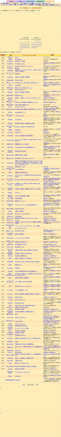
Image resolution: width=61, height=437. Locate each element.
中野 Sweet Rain (10, 155)
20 (26, 46)
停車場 (10, 59)
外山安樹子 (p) (55, 84)
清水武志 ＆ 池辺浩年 (20, 330)
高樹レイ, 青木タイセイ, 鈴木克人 (23, 258)
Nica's (10, 277)
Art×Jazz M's (10, 61)
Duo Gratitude (18, 352)
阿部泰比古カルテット (20, 335)
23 (20, 47)
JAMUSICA (10, 97)
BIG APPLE (10, 338)
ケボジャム (18, 192)
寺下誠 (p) (45, 108)
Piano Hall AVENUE (10, 328)
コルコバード (10, 66)
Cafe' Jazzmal (10, 166)
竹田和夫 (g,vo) (47, 252)
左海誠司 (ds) (52, 352)
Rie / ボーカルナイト (20, 299)
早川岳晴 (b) (53, 220)
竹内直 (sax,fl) (54, 309)
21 (27, 46)
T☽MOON (17, 380)
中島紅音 (17, 268)
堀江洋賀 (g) (55, 106)
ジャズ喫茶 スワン (10, 335)
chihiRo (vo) (46, 176)
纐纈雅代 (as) (46, 154)
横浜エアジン (10, 220)
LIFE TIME (10, 135)
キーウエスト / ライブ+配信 (22, 328)
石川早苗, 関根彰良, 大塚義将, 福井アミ (25, 311)
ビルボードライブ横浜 (10, 126)
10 (21, 44)
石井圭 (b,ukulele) (55, 168)
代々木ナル (10, 63)
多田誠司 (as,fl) (47, 178)
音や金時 (10, 119)
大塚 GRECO (10, 147)
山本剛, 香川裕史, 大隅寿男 (21, 277)
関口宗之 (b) (54, 246)
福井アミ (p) (50, 312)
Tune (20, 1)
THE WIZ (10, 255)
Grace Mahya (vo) (50, 181)
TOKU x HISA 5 (19, 321)
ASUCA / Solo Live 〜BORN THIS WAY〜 (25, 305)
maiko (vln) (51, 79)
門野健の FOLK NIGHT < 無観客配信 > (24, 344)
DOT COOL (10, 360)
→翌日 (36, 384)
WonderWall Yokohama (10, 311)
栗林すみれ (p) (52, 102)
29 (29, 47)
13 (26, 44)
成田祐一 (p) (54, 211)
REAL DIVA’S (10, 344)
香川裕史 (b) (52, 277)
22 (29, 46)
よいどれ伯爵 (10, 198)
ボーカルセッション (20, 63)
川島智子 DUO (18, 360)
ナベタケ (17, 220)
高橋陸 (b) (49, 322)
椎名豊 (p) (45, 200)
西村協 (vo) (46, 198)
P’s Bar (10, 106)
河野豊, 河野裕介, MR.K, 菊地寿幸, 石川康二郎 (26, 250)
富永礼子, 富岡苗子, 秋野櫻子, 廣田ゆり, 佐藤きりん (28, 294)
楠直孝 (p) (51, 325)
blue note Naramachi (10, 151)
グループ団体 (21, 4)
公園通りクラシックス (10, 102)
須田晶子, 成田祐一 (19, 211)
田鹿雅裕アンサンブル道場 (21, 144)
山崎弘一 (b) (53, 289)
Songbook (40, 1)
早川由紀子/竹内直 (19, 309)
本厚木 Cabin (10, 244)
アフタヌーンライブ (20, 106)
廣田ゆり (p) (51, 294)
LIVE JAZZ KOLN (10, 250)
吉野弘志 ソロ (18, 132)
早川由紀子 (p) (47, 309)
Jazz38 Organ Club (10, 109)
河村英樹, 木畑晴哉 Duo (21, 255)
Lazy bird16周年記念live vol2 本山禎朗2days (25, 271)
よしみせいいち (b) (54, 94)
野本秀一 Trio (18, 264)
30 (20, 49)
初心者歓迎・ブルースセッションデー (24, 158)
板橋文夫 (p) (46, 289)
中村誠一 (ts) (46, 187)
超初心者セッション (20, 166)
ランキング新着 (30, 3)
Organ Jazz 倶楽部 (10, 354)
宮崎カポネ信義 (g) (55, 284)
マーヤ (16, 57)
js (15, 99)
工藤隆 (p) (45, 352)
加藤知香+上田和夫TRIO (21, 172)
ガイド (8, 3)
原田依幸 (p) (46, 241)
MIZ (10, 228)
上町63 (10, 258)
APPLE (10, 211)
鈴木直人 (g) (53, 218)
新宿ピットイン (10, 82)
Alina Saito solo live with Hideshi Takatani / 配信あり (27, 261)
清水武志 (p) (46, 330)
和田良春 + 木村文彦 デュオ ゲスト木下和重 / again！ (28, 338)
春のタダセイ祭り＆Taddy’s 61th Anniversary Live (27, 179)
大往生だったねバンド (20, 317)
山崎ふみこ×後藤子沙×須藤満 (22, 77)
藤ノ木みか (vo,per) (48, 317)
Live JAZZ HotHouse (10, 188)
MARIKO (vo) (53, 378)
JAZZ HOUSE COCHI (10, 234)
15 (29, 44)
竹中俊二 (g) (46, 286)
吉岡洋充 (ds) (53, 369)
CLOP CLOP (10, 317)
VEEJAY (10, 112)
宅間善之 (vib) (55, 91)
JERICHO (10, 123)
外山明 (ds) (46, 318)
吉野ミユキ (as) (47, 84)
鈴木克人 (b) (46, 259)
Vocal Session (18, 59)
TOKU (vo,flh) (53, 320)
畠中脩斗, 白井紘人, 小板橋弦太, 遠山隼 (25, 123)
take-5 (10, 330)
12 (24, 44)
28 (27, 47)
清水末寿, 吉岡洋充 (19, 369)
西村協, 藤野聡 (18, 198)
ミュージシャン (8, 4)
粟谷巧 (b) (53, 154)
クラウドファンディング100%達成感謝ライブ (26, 204)
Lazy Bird (10, 271)
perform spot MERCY (10, 372)
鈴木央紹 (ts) (46, 320)
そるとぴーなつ (10, 218)
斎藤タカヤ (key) (53, 244)
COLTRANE (10, 332)
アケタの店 (10, 132)
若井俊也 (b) (53, 270)
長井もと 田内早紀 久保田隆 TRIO (24, 358)
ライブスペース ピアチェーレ (10, 281)
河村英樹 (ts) (46, 255)
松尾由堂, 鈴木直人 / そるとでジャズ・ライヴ (26, 218)
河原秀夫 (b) (53, 63)
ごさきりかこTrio (19, 115)
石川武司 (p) (54, 267)
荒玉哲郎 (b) (53, 332)
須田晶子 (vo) (46, 211)
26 (24, 47)
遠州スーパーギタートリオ (21, 363)
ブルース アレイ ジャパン (10, 179)
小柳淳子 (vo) (46, 297)
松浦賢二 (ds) (53, 375)
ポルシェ (10, 352)
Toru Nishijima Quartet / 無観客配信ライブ (25, 147)
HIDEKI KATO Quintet (20, 151)
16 (20, 46)
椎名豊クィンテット (20, 201)
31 (21, 49)
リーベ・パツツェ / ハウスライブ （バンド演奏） (27, 225)
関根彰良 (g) (54, 311)
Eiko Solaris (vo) (47, 66)
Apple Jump (10, 77)
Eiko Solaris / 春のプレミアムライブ (24, 66)
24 (21, 47)
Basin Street (10, 268)
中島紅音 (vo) (46, 267)
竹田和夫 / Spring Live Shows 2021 (23, 253)
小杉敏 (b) (54, 135)
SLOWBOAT (10, 350)
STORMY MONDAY (10, 253)
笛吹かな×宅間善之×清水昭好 (22, 92)
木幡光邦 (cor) (46, 284)
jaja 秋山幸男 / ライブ (20, 112)
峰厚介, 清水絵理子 (19, 234)
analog (10, 363)
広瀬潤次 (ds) (56, 201)
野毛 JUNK (10, 213)
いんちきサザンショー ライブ (22, 372)
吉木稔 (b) (57, 82)
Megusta (10, 376)
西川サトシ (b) (54, 149)
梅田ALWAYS (10, 104)
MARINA (17, 73)
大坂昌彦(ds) (51, 179)
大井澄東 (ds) (46, 96)
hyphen (10, 305)
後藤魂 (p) (51, 82)
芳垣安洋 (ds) (50, 231)
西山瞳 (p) (45, 79)
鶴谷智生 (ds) (55, 347)
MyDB (11, 1)
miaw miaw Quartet (19, 303)
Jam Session (18, 85)
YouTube (41, 4)
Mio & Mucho (18, 216)
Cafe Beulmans (10, 80)
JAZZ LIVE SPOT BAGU (10, 225)
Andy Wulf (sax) (47, 203)
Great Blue (10, 297)
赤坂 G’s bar (10, 216)
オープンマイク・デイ (20, 228)
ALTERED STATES (19, 230)
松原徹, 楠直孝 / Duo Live (21, 325)
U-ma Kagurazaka (10, 140)
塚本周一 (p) (46, 97)
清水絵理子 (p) (52, 234)
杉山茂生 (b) (52, 108)
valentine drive (10, 162)
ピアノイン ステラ (10, 73)
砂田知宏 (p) (46, 63)
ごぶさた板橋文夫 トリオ (21, 290)
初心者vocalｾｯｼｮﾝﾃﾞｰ (20, 89)
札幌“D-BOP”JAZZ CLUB (10, 274)
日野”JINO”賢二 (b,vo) (48, 204)
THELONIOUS (10, 95)
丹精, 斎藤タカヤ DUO (20, 244)
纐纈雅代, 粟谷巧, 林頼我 (21, 155)
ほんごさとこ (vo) (47, 213)
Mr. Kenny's (10, 175)
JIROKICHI (10, 347)
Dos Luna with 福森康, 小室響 (22, 195)
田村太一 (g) (54, 297)
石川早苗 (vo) (46, 311)
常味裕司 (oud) (47, 118)
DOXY (10, 172)
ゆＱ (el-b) (45, 166)
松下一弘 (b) (51, 209)
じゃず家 (10, 89)
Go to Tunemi (18, 119)
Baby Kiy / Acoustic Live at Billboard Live (25, 126)
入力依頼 (23, 3)
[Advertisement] (30, 26)
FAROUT (10, 57)
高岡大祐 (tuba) (54, 241)
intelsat (10, 323)
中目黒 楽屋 (10, 70)
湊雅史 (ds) (52, 318)
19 (24, 46)
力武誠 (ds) (46, 82)
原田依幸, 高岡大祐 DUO (21, 241)
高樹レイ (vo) (46, 257)
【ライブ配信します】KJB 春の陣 (23, 281)
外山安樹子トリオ (19, 247)
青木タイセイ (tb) (55, 257)
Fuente (16, 341)
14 (27, 44)
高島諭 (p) (52, 273)
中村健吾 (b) (53, 286)
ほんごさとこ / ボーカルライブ (22, 213)
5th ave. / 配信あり (19, 169)
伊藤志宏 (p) (46, 221)
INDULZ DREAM (10, 366)
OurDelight (10, 92)
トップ (54, 4)
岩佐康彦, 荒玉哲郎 (19, 332)
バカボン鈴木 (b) (47, 347)
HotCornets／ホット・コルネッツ (23, 286)
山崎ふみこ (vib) (47, 76)
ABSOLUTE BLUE (10, 205)
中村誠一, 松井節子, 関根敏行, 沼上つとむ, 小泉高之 (28, 188)
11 (23, 44)
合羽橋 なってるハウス (10, 241)
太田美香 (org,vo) (47, 323)
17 (21, 46)
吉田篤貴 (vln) (52, 146)
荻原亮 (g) (53, 195)
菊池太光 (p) (54, 178)
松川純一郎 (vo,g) (47, 316)
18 (23, 46)
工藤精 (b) (52, 69)
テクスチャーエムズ (20, 323)
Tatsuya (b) (53, 281)
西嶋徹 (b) (45, 146)
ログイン (59, 5)
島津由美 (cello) (51, 148)
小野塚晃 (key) (56, 346)
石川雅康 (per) (46, 168)
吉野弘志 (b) (46, 132)
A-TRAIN (10, 325)
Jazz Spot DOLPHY (10, 196)
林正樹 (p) (45, 102)
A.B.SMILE (10, 68)
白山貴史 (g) (46, 170)
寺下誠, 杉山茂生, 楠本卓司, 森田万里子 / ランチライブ (28, 109)
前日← (24, 384)
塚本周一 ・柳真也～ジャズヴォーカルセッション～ (28, 97)
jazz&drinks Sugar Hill (10, 169)
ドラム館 (10, 299)
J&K (16, 314)
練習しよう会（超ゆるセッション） (24, 87)
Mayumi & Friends (19, 208)
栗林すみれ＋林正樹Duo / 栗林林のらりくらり (26, 102)
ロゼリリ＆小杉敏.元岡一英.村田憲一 (24, 135)
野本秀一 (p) (46, 264)
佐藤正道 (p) (54, 171)
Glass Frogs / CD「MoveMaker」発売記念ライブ (27, 82)
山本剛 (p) (45, 277)
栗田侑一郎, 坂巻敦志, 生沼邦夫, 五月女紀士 (26, 366)
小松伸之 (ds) (55, 322)
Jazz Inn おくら (10, 307)
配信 (30, 4)
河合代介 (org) (46, 354)
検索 (2, 3)
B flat (10, 286)
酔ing (10, 264)
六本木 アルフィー (10, 321)
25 (23, 47)
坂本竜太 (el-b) (47, 195)
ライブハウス (42, 3)
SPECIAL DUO (18, 297)
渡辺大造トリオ (19, 95)
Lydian (10, 85)
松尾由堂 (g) (46, 218)
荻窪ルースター (10, 158)
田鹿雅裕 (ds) (46, 143)
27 (26, 47)
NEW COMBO (10, 208)
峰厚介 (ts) (46, 234)
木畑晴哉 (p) (53, 255)
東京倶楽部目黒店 (10, 380)
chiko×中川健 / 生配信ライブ (22, 104)
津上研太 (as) (56, 316)
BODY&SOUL (10, 201)
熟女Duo (17, 68)
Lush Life (10, 369)
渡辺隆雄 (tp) (46, 220)
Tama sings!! (18, 350)
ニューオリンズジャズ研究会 (22, 238)
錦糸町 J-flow (10, 87)
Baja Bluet (10, 303)
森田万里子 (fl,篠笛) (51, 109)
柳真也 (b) (52, 97)
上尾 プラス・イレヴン (10, 115)
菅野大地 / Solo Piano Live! (21, 307)
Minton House (10, 238)
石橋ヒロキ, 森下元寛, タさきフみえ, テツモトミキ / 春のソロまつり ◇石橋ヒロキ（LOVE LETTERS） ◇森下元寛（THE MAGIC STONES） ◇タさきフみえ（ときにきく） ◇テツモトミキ (29, 163)
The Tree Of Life (19, 80)
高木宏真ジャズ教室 (20, 61)
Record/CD (30, 1)
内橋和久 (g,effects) (48, 230)
